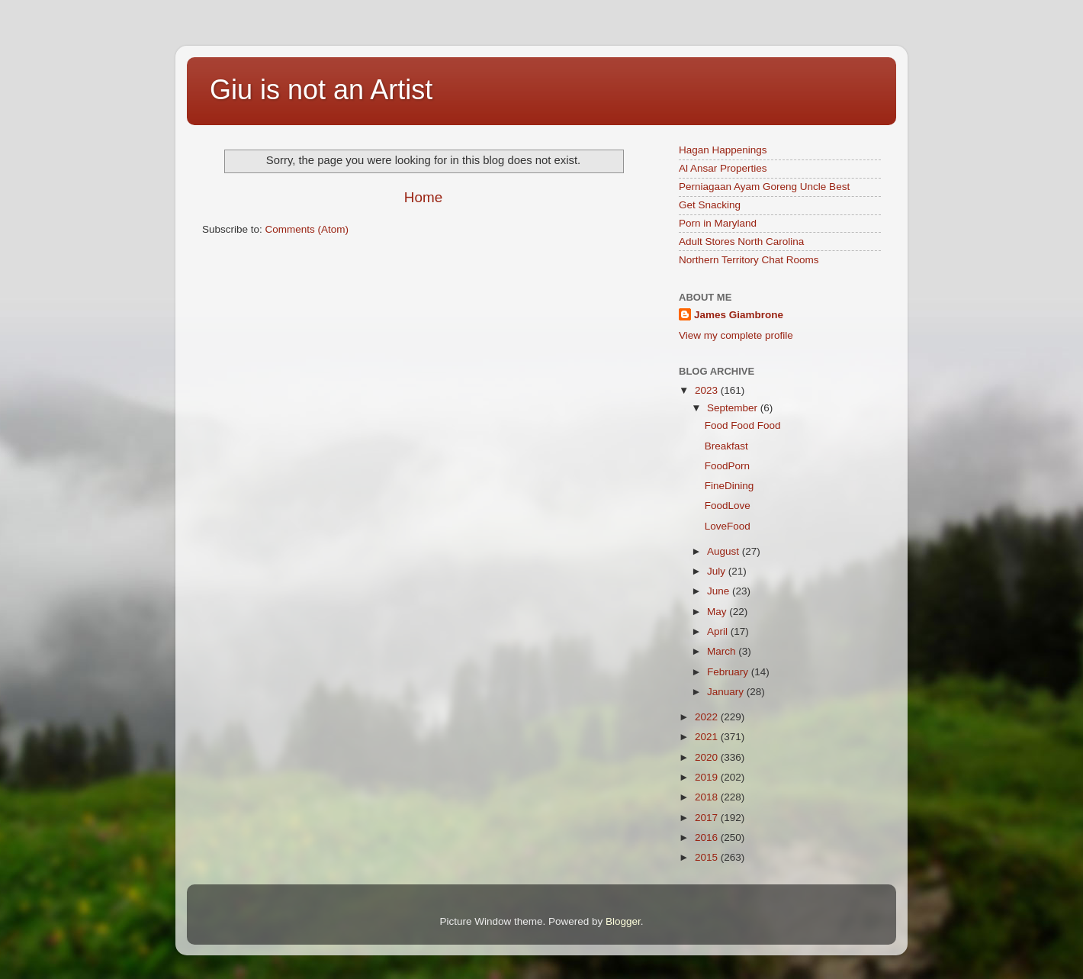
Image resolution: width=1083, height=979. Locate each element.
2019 (708, 777)
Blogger (623, 921)
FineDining (729, 485)
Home (423, 197)
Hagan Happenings (723, 150)
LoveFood (727, 526)
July (717, 571)
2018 (708, 797)
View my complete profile (736, 335)
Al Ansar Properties (723, 168)
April (719, 631)
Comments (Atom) (307, 229)
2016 (708, 837)
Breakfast (726, 446)
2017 (708, 817)
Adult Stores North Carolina (741, 241)
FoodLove (727, 505)
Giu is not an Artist (321, 89)
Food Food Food (743, 425)
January (727, 691)
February (729, 672)
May (718, 611)
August (724, 551)
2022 (708, 717)
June (719, 591)
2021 (708, 736)
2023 (708, 390)
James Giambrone (738, 314)
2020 (708, 757)
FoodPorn (727, 466)
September (733, 408)
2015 (708, 857)
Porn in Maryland (718, 223)
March (722, 651)
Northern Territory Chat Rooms (749, 260)
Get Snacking (710, 205)
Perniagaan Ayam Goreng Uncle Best (764, 186)
